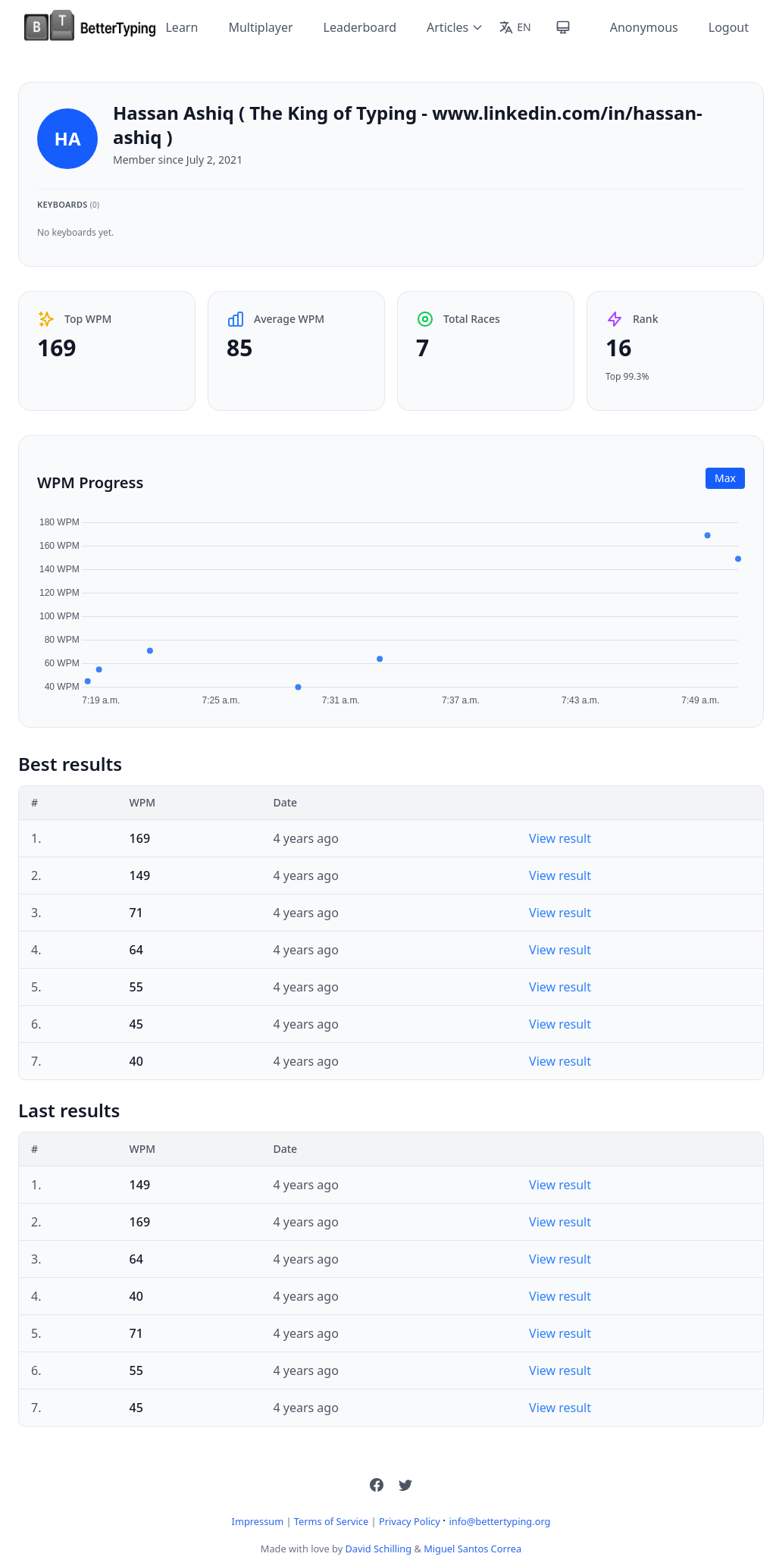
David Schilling (379, 1548)
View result (560, 838)
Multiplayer (260, 27)
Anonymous (644, 27)
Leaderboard (360, 27)
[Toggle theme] (563, 27)
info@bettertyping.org (499, 1521)
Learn (181, 27)
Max (725, 478)
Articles (455, 27)
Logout (729, 27)
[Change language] (515, 27)
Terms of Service (331, 1521)
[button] (377, 1485)
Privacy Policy (409, 1521)
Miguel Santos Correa (472, 1548)
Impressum (258, 1521)
